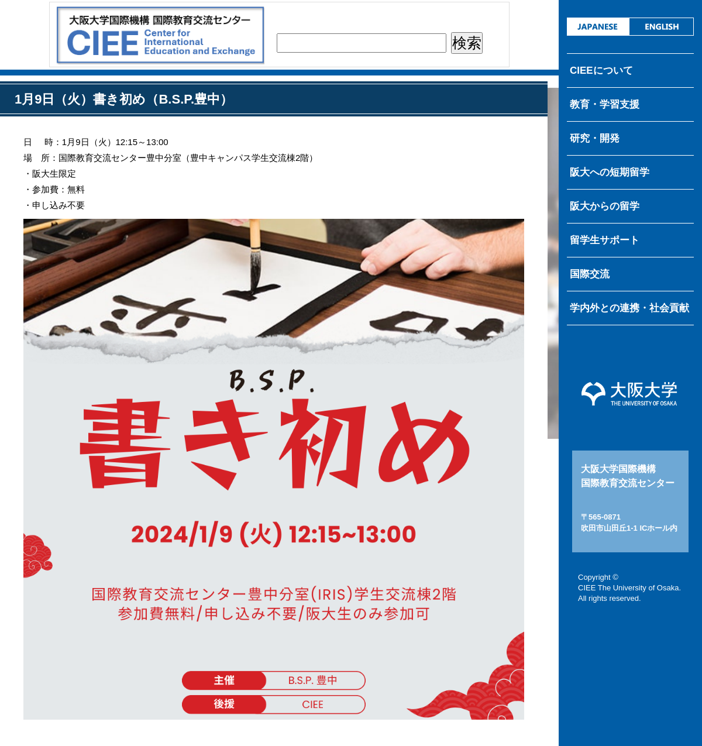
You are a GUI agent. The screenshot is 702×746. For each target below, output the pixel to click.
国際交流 (590, 274)
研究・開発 (595, 138)
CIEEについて (601, 70)
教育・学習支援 (604, 104)
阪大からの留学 (604, 206)
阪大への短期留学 (609, 172)
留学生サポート (604, 240)
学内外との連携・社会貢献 (629, 308)
